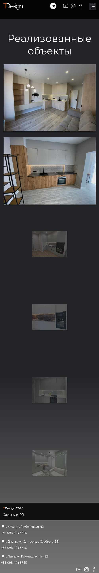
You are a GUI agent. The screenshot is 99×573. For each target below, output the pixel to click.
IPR (21, 514)
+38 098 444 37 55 (14, 533)
